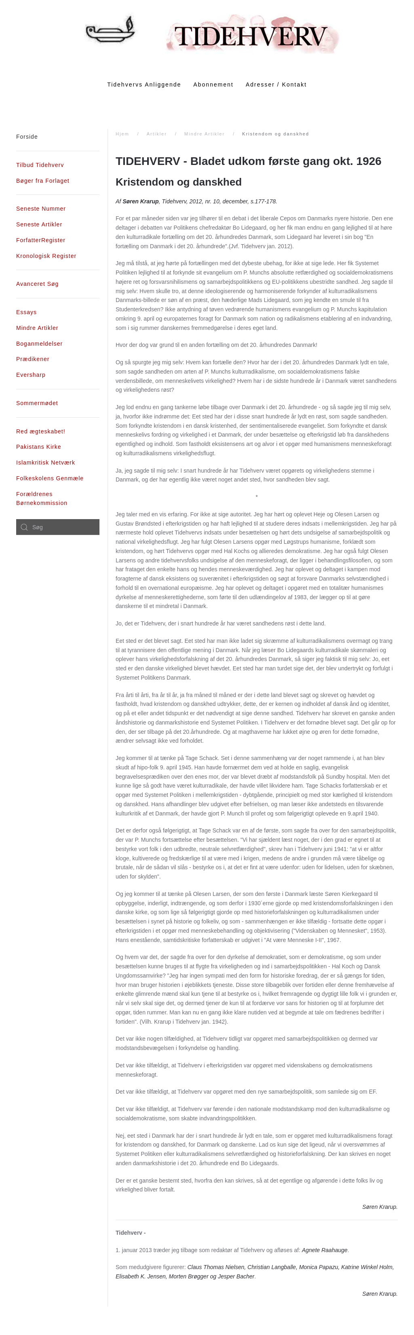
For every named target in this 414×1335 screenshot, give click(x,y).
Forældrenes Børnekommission (42, 499)
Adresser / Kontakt (276, 84)
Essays (26, 312)
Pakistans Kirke (38, 447)
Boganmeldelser (39, 343)
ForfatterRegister (40, 240)
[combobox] (57, 527)
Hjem (122, 133)
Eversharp (31, 375)
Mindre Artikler (204, 133)
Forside (27, 136)
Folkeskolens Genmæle (50, 478)
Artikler (157, 133)
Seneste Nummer (41, 208)
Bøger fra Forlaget (43, 180)
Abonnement (213, 84)
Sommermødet (37, 403)
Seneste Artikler (39, 224)
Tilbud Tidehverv (40, 165)
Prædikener (32, 359)
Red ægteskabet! (40, 431)
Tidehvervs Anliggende (144, 84)
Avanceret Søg (37, 284)
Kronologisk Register (46, 256)
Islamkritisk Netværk (45, 462)
